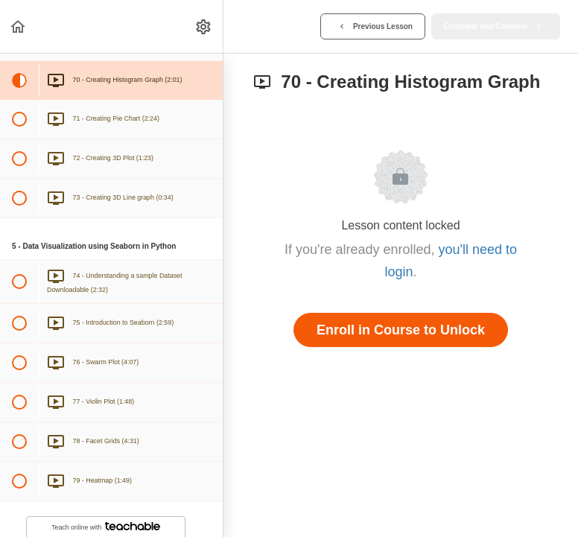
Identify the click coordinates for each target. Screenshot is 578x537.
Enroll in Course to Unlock (401, 329)
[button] (18, 26)
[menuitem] (204, 26)
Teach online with (105, 527)
